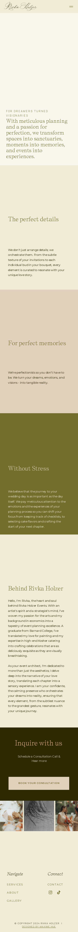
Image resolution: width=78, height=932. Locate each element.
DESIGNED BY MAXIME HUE (39, 926)
